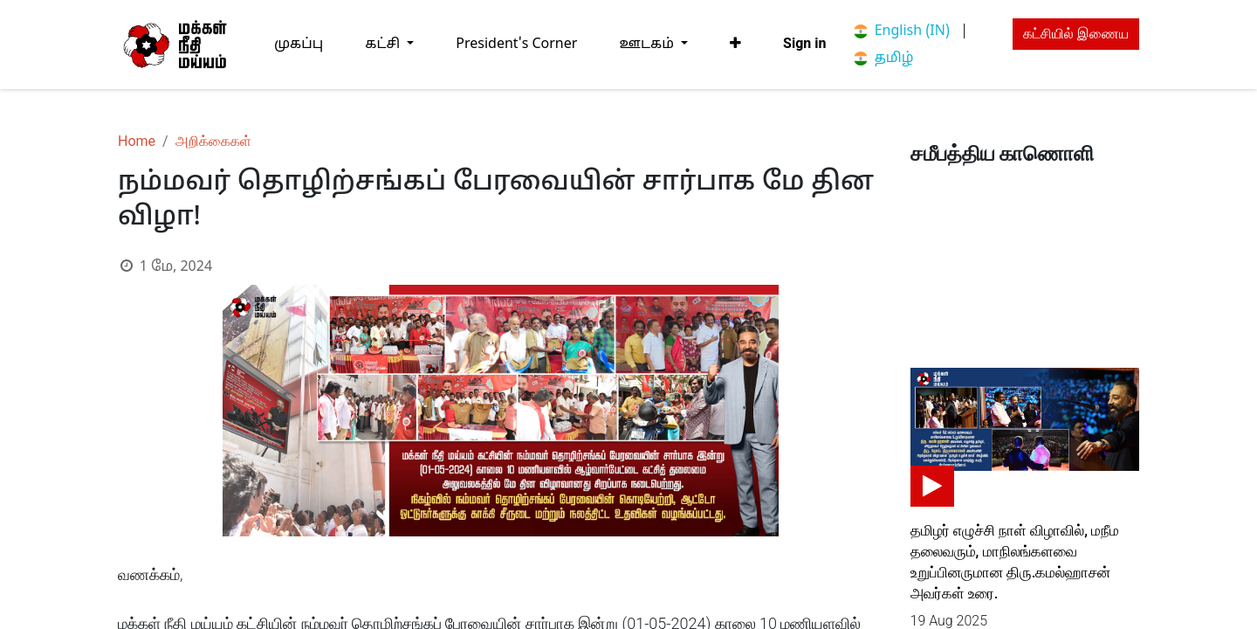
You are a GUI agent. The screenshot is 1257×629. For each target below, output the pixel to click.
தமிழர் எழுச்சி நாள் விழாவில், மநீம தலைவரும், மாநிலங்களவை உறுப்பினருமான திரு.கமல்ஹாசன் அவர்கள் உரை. (1015, 562)
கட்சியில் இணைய (1076, 33)
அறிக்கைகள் (213, 141)
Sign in (804, 43)
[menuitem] (298, 44)
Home (136, 141)
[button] (735, 43)
